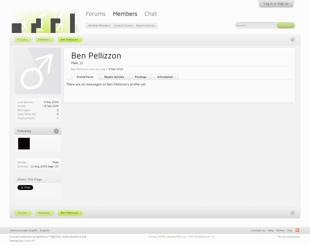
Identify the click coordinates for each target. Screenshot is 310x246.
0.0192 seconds (167, 236)
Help (271, 230)
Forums (96, 13)
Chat (151, 13)
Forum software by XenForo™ (48, 236)
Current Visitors (123, 25)
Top (289, 230)
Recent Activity (114, 76)
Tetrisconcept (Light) (23, 230)
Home (280, 230)
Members (125, 13)
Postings (141, 76)
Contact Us (258, 230)
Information (165, 76)
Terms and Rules (289, 236)
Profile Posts (85, 76)
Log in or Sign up (276, 3)
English (44, 230)
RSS (297, 230)
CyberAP (29, 240)
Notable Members (99, 25)
